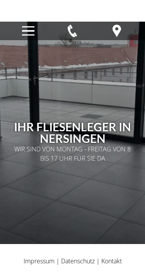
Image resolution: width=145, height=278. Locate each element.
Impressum (39, 261)
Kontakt (111, 261)
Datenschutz (78, 261)
